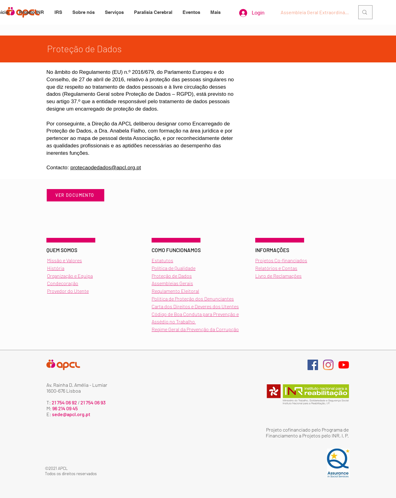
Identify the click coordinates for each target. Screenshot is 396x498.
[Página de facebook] (313, 365)
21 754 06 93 (92, 402)
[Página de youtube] (343, 365)
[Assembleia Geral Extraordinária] (316, 12)
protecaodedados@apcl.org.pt (106, 168)
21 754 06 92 (64, 402)
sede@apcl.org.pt (71, 414)
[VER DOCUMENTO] (75, 195)
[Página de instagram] (328, 365)
